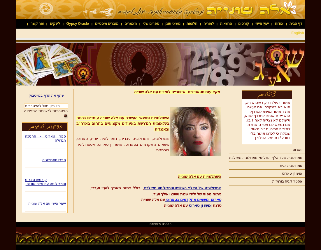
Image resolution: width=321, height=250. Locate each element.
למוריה (209, 24)
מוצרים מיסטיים (106, 24)
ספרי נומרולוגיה (54, 161)
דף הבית (296, 24)
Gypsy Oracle (77, 24)
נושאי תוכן (172, 24)
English (297, 33)
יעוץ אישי (262, 24)
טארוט (298, 150)
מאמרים (130, 24)
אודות (279, 24)
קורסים (243, 24)
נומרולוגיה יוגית (291, 166)
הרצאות (226, 24)
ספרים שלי (151, 24)
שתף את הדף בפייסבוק (46, 95)
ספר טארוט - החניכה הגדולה (45, 139)
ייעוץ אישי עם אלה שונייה (47, 204)
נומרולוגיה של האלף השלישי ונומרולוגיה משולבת (266, 158)
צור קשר (37, 24)
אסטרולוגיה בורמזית (287, 181)
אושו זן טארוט (292, 173)
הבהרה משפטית (160, 223)
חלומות (192, 24)
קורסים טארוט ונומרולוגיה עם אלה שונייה (45, 182)
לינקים (55, 24)
